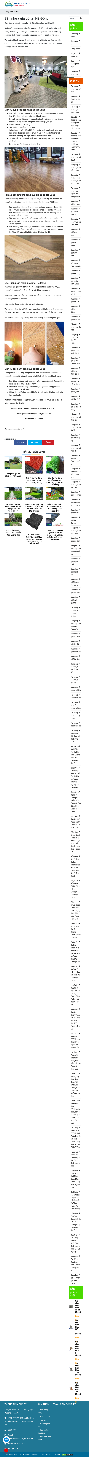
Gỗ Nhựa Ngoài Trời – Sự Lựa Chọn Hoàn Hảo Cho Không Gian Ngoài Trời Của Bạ (76, 866)
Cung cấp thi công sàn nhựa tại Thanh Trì (76, 625)
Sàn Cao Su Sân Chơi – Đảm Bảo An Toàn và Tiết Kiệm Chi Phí (76, 973)
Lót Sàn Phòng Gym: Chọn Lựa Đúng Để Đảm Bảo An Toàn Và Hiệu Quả (76, 1060)
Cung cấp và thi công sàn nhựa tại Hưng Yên (76, 179)
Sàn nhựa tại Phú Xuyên (74, 520)
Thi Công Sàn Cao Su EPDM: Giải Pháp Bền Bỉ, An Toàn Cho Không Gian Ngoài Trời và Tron (34, 539)
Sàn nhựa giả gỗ (11, 287)
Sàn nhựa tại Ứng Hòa (75, 591)
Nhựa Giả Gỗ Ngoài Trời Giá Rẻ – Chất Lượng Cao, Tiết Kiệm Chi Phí (75, 889)
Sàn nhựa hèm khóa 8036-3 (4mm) (78, 1348)
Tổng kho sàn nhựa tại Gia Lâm (76, 484)
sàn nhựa (37, 199)
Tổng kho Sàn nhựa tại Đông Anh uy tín (76, 473)
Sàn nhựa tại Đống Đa (75, 318)
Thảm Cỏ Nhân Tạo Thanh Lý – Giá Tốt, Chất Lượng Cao (13, 532)
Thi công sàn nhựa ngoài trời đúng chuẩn (75, 192)
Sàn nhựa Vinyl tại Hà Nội (75, 99)
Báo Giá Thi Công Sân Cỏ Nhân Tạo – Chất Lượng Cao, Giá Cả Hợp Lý (54, 481)
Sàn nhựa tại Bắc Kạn (75, 657)
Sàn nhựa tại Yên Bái (75, 642)
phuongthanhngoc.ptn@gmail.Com (36, 413)
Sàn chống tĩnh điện (75, 64)
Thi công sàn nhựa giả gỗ (74, 680)
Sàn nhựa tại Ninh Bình (74, 253)
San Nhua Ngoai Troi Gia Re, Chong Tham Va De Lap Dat (76, 930)
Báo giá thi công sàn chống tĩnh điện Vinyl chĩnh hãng (76, 122)
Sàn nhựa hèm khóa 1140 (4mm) (78, 1369)
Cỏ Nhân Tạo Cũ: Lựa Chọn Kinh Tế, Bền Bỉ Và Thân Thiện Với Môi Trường (34, 507)
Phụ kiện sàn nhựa (74, 72)
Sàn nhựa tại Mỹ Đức (75, 511)
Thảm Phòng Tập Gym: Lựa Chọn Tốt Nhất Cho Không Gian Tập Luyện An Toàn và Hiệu (75, 1085)
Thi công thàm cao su (76, 724)
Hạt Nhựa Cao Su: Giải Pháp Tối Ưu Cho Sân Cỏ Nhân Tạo (76, 822)
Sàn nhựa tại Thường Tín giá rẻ (75, 582)
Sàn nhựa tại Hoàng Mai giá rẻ (75, 350)
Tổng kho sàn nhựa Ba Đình (76, 327)
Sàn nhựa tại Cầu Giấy (75, 397)
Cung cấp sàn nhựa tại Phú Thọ (76, 448)
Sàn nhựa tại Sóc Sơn (75, 539)
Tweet (34, 442)
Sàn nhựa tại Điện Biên (76, 650)
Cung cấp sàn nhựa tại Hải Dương (76, 167)
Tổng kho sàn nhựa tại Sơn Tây (76, 417)
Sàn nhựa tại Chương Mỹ (75, 438)
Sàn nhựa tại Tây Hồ (75, 390)
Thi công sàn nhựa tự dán (75, 89)
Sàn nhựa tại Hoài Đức (76, 493)
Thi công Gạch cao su (76, 696)
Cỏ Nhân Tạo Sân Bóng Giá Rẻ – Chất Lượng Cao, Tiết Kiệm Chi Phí (13, 507)
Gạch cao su (74, 42)
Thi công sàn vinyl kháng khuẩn (74, 611)
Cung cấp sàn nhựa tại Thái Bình (76, 222)
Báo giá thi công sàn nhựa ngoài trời (76, 550)
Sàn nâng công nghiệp (76, 688)
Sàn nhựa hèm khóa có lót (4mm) (78, 1306)
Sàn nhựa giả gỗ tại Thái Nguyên (76, 263)
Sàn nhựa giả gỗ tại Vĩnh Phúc (75, 211)
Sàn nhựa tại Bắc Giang (74, 242)
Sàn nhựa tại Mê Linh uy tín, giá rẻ (75, 502)
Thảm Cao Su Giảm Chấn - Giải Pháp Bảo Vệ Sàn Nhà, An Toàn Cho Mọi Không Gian (75, 952)
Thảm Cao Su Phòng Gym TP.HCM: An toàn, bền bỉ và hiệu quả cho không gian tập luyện (54, 535)
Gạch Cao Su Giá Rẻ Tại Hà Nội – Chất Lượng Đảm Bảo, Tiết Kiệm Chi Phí (76, 754)
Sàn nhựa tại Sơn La (75, 300)
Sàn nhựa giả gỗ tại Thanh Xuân (75, 361)
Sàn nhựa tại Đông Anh (74, 232)
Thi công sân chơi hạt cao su (76, 715)
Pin (48, 442)
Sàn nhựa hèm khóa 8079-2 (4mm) (78, 1327)
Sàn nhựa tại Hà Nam (75, 202)
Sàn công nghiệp (74, 35)
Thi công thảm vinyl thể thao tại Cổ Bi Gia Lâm (75, 736)
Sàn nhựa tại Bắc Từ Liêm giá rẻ (75, 381)
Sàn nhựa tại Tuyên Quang (74, 600)
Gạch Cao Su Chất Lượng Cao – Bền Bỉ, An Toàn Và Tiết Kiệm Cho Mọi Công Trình (76, 802)
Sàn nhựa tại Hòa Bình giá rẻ (76, 291)
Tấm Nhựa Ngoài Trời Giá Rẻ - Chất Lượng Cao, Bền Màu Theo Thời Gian (75, 910)
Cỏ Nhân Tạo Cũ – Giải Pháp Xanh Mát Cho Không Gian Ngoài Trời (55, 507)
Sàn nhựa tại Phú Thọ (75, 272)
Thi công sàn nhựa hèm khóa (75, 109)
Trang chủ (9, 11)
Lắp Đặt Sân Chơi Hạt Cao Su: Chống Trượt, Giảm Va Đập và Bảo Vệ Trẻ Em (75, 995)
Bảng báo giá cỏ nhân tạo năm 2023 (13, 475)
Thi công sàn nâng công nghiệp (76, 705)
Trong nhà (75, 49)
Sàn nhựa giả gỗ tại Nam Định (75, 281)
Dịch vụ (19, 11)
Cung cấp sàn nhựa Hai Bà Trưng (74, 339)
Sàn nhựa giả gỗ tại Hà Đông (76, 407)
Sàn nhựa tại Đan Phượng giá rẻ (75, 460)
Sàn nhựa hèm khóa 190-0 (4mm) (78, 1388)
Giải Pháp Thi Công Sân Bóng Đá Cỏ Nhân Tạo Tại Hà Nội (34, 480)
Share (20, 442)
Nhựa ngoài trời (74, 54)
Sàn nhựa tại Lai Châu (75, 635)
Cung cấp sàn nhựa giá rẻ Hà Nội (74, 668)
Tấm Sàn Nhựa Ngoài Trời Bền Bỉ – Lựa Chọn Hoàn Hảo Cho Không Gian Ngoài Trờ (75, 842)
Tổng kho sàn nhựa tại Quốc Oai (76, 531)
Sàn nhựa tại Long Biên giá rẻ (75, 371)
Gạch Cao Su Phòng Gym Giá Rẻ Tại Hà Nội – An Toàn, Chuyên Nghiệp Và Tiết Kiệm (76, 777)
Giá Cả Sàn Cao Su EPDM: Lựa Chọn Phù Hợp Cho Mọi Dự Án (75, 1041)
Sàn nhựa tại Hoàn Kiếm (74, 309)
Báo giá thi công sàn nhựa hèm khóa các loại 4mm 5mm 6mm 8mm (76, 141)
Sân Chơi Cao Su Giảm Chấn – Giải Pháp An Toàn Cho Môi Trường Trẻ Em (75, 1019)
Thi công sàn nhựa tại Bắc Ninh (76, 157)
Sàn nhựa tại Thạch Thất (74, 561)
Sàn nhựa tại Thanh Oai (74, 572)
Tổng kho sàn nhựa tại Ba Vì (76, 427)
